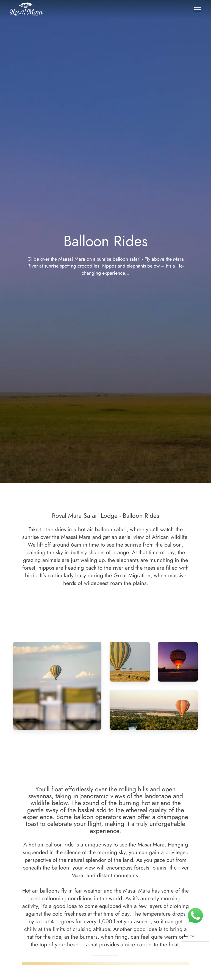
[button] (197, 9)
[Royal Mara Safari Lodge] (26, 9)
